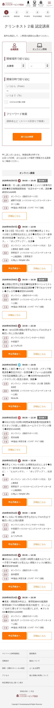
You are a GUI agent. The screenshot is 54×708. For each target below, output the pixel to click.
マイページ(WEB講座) (10, 654)
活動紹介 (5, 661)
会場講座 (14, 49)
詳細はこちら (14, 216)
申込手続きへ (14, 268)
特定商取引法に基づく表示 (12, 683)
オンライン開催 (40, 49)
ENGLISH (24, 691)
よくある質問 (34, 668)
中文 (32, 691)
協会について (34, 661)
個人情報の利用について (38, 675)
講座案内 (32, 654)
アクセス (5, 675)
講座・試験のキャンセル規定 (13, 668)
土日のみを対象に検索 (17, 102)
